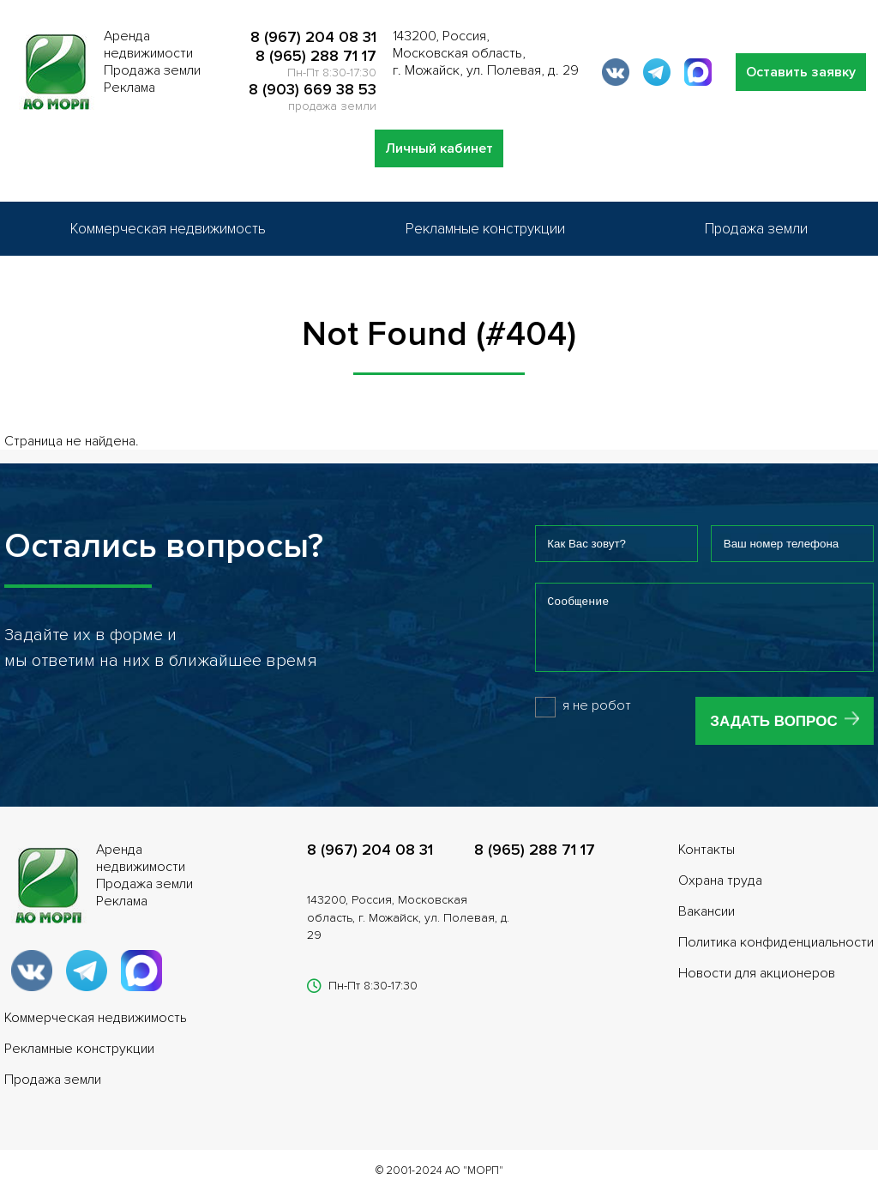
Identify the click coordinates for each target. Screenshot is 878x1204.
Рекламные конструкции (485, 229)
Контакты (706, 862)
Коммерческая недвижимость (168, 229)
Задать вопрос (773, 734)
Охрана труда (720, 893)
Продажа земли (756, 229)
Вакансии (706, 924)
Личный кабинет (439, 148)
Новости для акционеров (756, 986)
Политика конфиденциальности (776, 955)
